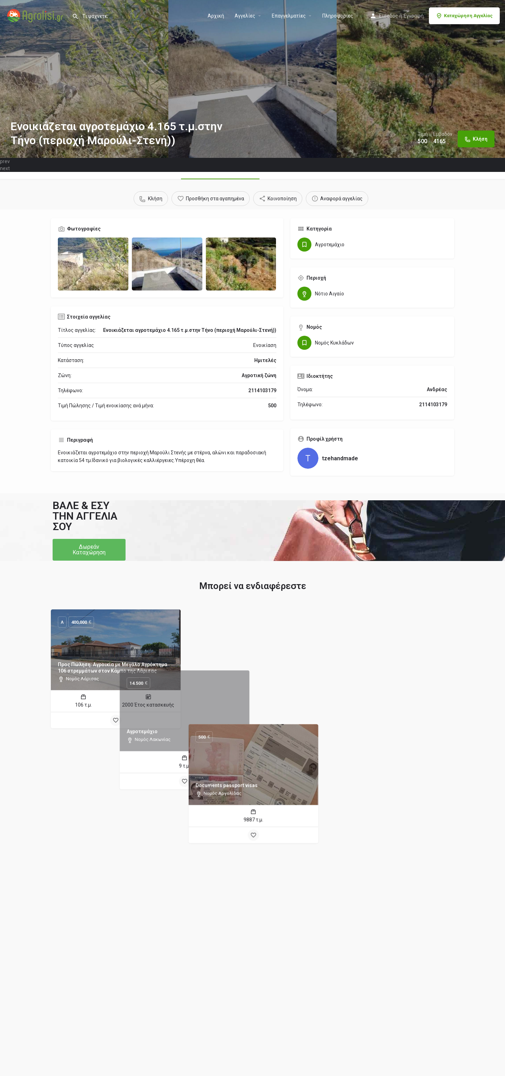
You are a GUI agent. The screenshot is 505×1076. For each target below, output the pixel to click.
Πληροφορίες (337, 16)
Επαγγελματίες (289, 16)
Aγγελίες (245, 16)
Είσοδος (388, 16)
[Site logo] (36, 15)
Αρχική (216, 16)
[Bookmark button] (115, 720)
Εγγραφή (414, 16)
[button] (89, 550)
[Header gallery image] (84, 79)
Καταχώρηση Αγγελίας (464, 16)
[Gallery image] (93, 264)
